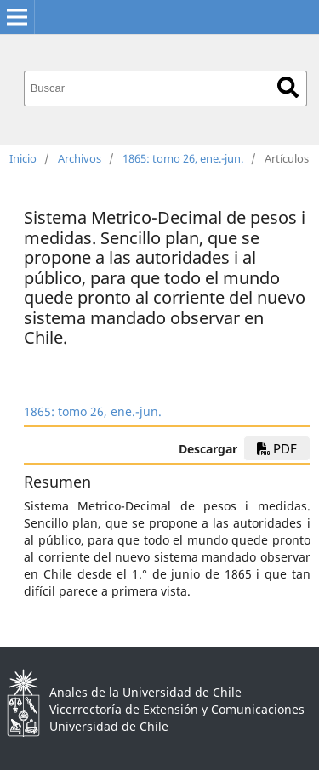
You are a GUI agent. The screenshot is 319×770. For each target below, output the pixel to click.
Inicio (23, 158)
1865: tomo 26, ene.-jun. (182, 158)
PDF (277, 448)
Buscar (288, 87)
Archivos (79, 158)
